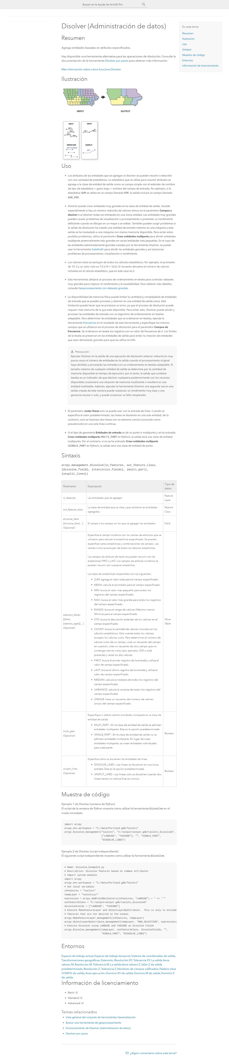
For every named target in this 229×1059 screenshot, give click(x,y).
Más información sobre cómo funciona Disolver (91, 69)
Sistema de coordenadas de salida (153, 955)
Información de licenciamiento (200, 65)
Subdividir (98, 249)
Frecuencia (89, 322)
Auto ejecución (95, 972)
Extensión (107, 959)
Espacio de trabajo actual (77, 955)
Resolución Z (92, 968)
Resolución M (83, 963)
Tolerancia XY (141, 959)
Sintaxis (186, 49)
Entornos (187, 60)
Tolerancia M (101, 963)
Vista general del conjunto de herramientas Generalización (101, 1016)
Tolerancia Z (108, 968)
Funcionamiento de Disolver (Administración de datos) (98, 1027)
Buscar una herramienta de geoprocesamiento (93, 1022)
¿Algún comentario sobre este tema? (153, 1052)
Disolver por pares (116, 60)
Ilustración (188, 38)
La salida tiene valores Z (125, 963)
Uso (184, 44)
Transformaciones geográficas (80, 959)
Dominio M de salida (147, 972)
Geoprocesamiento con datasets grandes (103, 288)
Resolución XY (123, 959)
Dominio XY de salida (119, 972)
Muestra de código (193, 55)
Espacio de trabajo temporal (112, 955)
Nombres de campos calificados (137, 968)
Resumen (187, 33)
